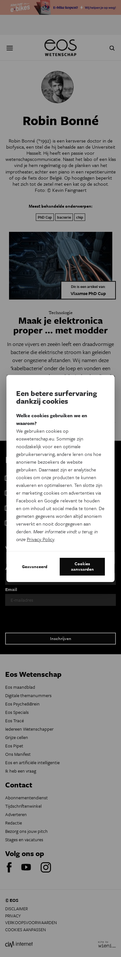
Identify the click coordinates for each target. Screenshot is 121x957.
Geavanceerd (34, 566)
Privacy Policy (40, 539)
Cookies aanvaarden (82, 566)
